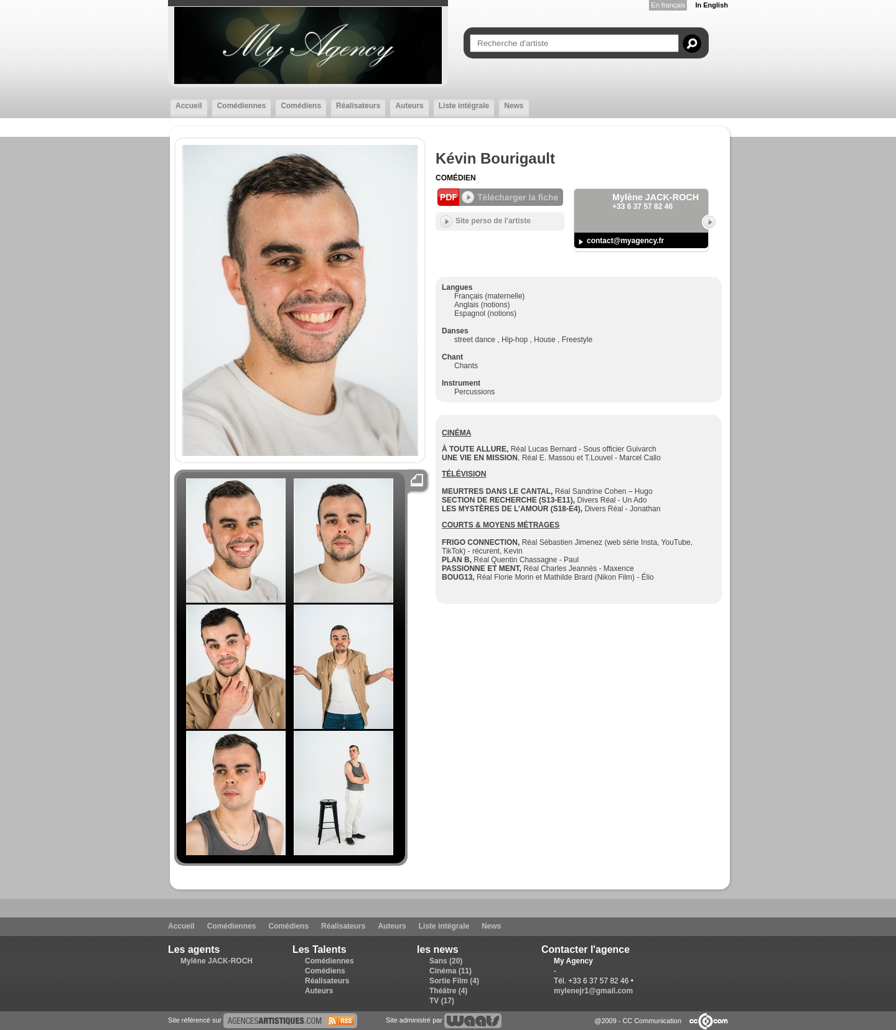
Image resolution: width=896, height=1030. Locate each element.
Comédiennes (241, 105)
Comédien (456, 178)
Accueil (188, 105)
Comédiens (301, 105)
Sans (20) (445, 961)
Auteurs (409, 105)
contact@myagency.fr (625, 240)
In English (711, 5)
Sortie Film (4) (454, 981)
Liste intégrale (464, 105)
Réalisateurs (358, 105)
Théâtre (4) (448, 990)
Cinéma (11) (450, 971)
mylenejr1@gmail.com (593, 990)
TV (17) (441, 1000)
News (513, 105)
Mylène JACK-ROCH (216, 961)
